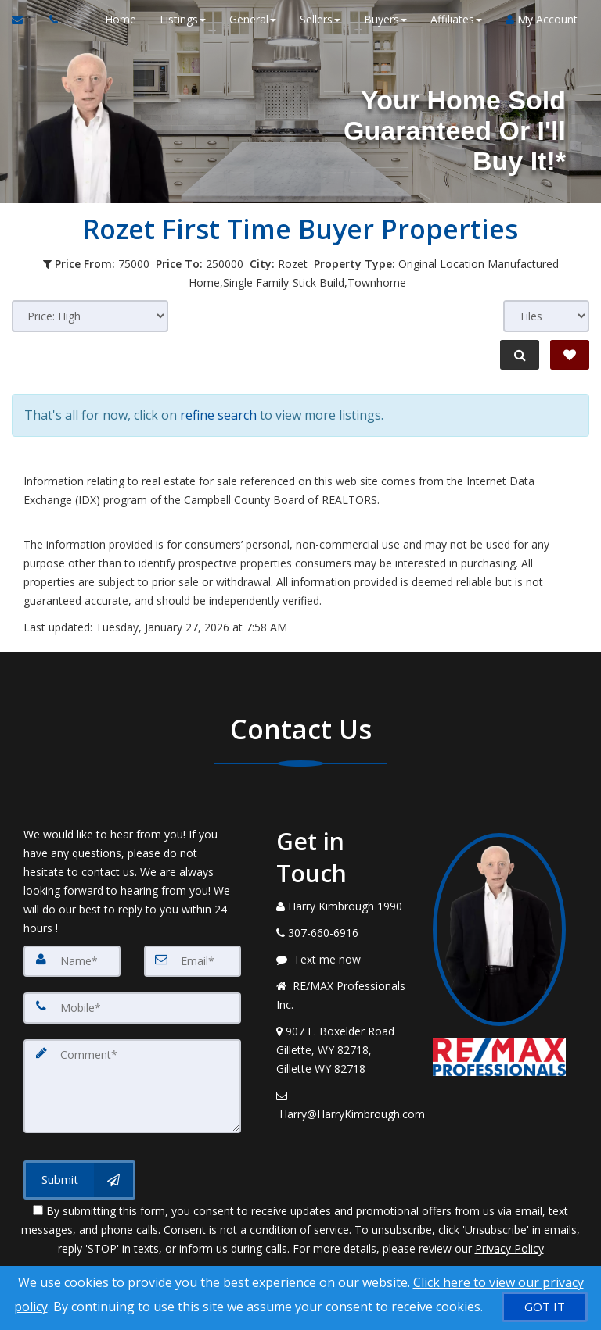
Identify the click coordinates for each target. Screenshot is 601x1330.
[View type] (546, 316)
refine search (218, 415)
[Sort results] (90, 316)
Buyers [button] (385, 19)
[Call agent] (49, 19)
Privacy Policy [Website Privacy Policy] (509, 1248)
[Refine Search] (519, 355)
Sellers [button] (320, 19)
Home (120, 19)
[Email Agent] (25, 19)
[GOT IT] (545, 1307)
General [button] (252, 19)
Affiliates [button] (456, 19)
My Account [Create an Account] (542, 19)
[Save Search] (569, 355)
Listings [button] (183, 19)
